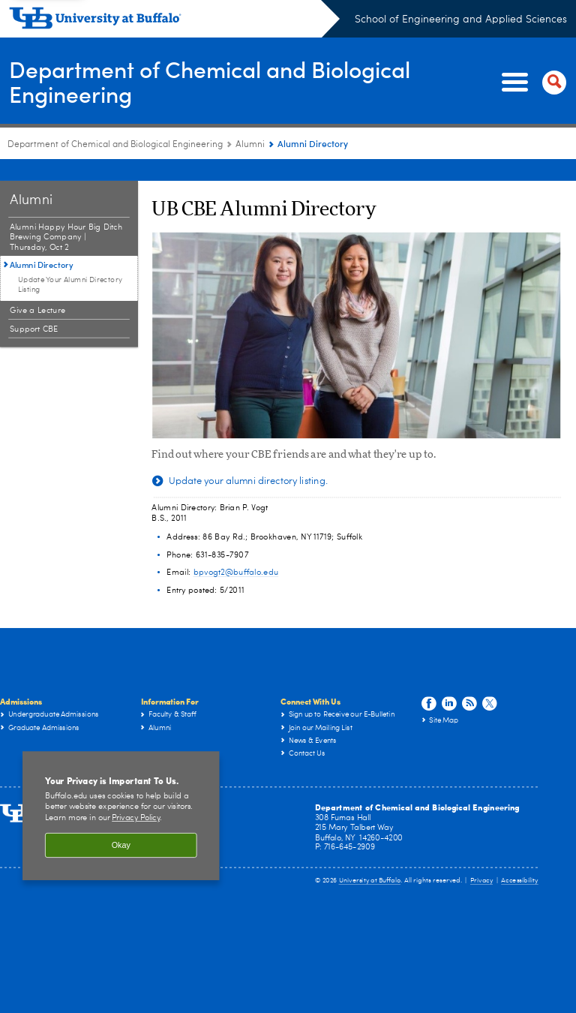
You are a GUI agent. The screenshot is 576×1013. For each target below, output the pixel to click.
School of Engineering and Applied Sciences (461, 19)
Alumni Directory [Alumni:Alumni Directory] (42, 242)
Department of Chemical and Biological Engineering (209, 82)
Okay (121, 823)
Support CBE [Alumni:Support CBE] (34, 307)
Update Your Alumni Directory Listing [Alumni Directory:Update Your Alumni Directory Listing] (70, 263)
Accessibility (519, 858)
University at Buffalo (370, 858)
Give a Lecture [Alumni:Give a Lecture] (37, 288)
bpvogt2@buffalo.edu (236, 550)
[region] (121, 793)
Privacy (481, 858)
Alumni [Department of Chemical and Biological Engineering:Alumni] (250, 144)
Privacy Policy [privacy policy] (136, 796)
